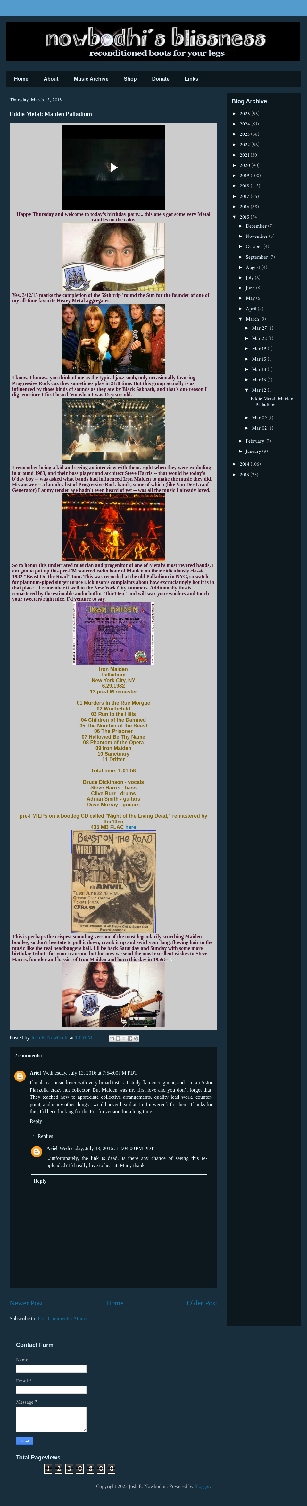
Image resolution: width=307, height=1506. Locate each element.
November (257, 236)
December (257, 226)
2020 (245, 165)
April (252, 309)
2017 (245, 196)
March (253, 319)
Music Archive (91, 79)
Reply (36, 1121)
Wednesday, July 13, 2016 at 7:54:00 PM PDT (90, 1073)
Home (21, 79)
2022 (245, 145)
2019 (245, 175)
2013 (245, 474)
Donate (161, 79)
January (254, 451)
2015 (245, 217)
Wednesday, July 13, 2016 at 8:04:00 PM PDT (107, 1148)
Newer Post (26, 1303)
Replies (45, 1136)
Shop (130, 79)
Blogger (202, 1486)
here (130, 827)
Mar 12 (260, 390)
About (51, 79)
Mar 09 (260, 418)
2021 (245, 155)
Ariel (35, 1073)
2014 (245, 464)
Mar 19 (260, 348)
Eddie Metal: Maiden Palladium (272, 401)
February (255, 441)
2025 (245, 113)
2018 (245, 186)
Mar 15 (260, 359)
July (250, 277)
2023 (245, 134)
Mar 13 (259, 379)
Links (191, 79)
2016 (245, 206)
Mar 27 (260, 328)
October (254, 246)
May (251, 298)
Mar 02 (260, 428)
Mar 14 (260, 369)
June (251, 288)
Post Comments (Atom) (62, 1318)
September (257, 257)
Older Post (202, 1303)
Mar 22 (260, 338)
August (253, 267)
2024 (245, 124)
